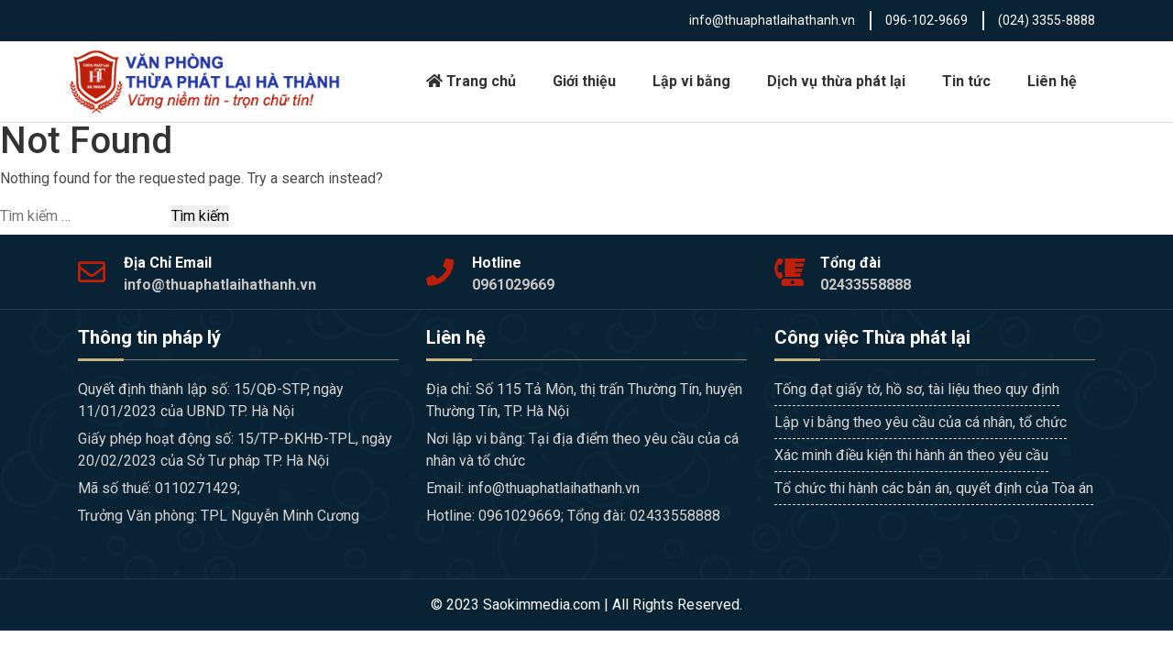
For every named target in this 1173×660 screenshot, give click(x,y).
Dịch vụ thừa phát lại (836, 81)
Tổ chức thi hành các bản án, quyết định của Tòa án (933, 488)
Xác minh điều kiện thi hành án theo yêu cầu (911, 455)
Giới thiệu (584, 81)
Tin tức (966, 81)
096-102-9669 (926, 20)
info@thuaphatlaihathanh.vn (772, 20)
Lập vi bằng (691, 81)
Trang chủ (471, 81)
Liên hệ (1052, 81)
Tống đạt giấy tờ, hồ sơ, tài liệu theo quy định (916, 389)
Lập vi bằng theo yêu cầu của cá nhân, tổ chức (920, 422)
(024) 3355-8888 (1046, 20)
